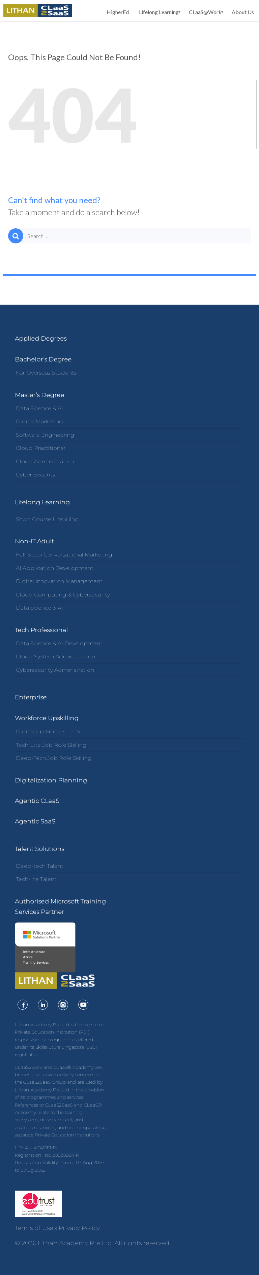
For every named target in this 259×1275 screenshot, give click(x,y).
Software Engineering (45, 435)
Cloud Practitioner (41, 448)
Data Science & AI (39, 408)
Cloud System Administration (55, 656)
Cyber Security (35, 474)
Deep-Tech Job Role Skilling (54, 758)
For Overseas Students (46, 373)
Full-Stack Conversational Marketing (64, 554)
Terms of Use (34, 1228)
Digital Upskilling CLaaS (48, 731)
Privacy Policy (79, 1228)
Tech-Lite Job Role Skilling (51, 745)
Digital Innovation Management (59, 581)
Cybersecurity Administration (55, 670)
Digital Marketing (39, 421)
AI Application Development (54, 568)
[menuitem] (117, 12)
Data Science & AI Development (59, 643)
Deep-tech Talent (39, 866)
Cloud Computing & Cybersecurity (63, 594)
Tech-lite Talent (36, 879)
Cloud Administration (45, 461)
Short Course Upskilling (47, 519)
